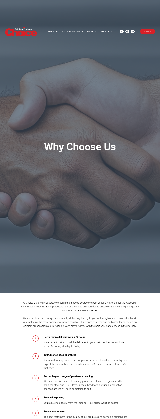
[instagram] (127, 31)
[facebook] (122, 31)
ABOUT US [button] (91, 31)
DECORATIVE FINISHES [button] (72, 31)
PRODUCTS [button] (53, 31)
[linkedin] (133, 31)
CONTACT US (106, 31)
